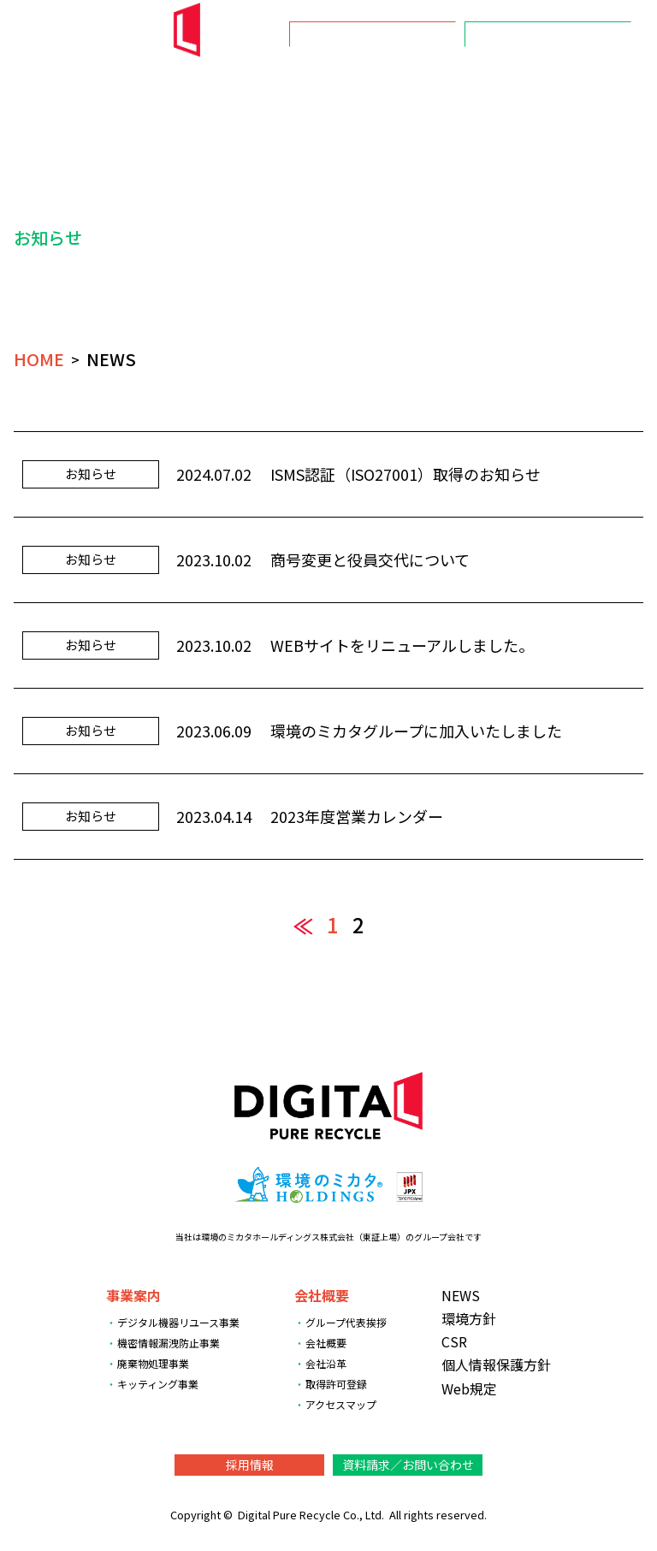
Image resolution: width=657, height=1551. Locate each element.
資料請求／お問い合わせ (548, 34)
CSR (496, 87)
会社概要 (346, 87)
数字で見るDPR (583, 87)
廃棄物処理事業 (153, 1363)
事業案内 (264, 87)
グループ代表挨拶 (346, 1322)
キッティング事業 (157, 1383)
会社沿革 (325, 1363)
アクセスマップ (340, 1404)
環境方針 (428, 87)
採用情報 (373, 34)
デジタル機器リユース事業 (178, 1322)
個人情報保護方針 (496, 1364)
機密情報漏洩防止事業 (168, 1342)
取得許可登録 (336, 1383)
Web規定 (469, 1388)
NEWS (190, 87)
